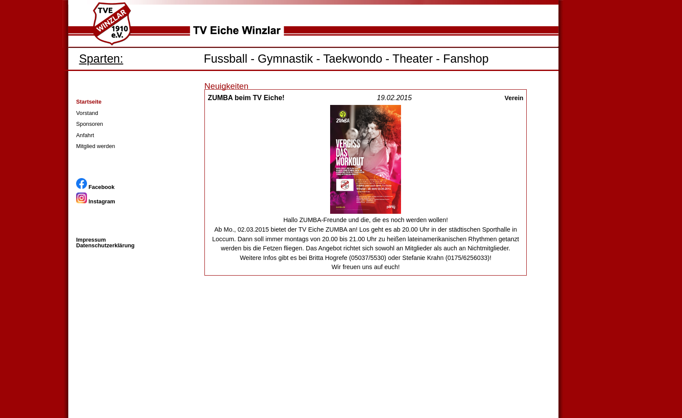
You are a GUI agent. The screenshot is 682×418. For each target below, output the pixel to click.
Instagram (95, 201)
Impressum (91, 239)
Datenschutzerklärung (105, 245)
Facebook (95, 187)
